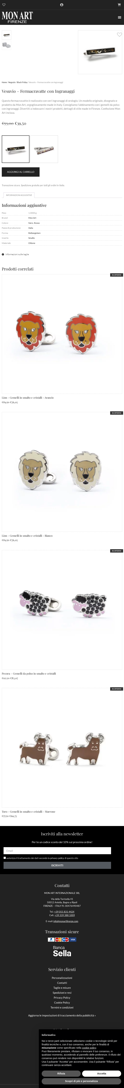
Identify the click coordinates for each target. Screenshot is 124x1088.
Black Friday (22, 82)
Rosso (37, 223)
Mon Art (32, 218)
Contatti (62, 982)
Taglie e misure (62, 987)
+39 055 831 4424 (64, 911)
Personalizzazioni (62, 977)
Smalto (31, 238)
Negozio (11, 82)
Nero (30, 223)
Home (4, 82)
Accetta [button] (101, 1073)
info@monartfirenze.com (65, 921)
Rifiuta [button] (61, 1073)
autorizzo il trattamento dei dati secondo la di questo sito (42, 858)
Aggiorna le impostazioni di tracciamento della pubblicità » (62, 1015)
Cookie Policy (62, 1002)
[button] (119, 17)
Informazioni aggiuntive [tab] (19, 195)
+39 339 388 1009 (65, 915)
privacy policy (57, 858)
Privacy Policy (62, 997)
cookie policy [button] (89, 1047)
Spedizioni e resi (62, 992)
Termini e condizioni (62, 1007)
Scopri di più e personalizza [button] (81, 1081)
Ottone (31, 243)
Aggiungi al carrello (20, 171)
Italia (30, 228)
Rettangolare (34, 233)
